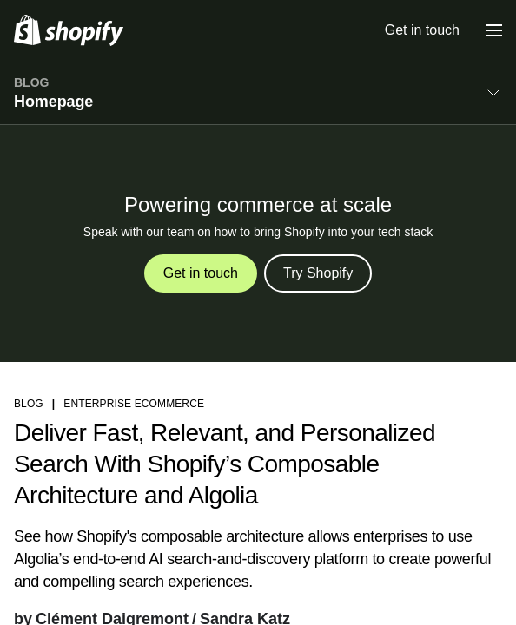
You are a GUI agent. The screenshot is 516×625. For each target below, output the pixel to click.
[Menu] (494, 30)
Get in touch (422, 30)
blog (28, 404)
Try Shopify (318, 273)
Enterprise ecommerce (133, 404)
